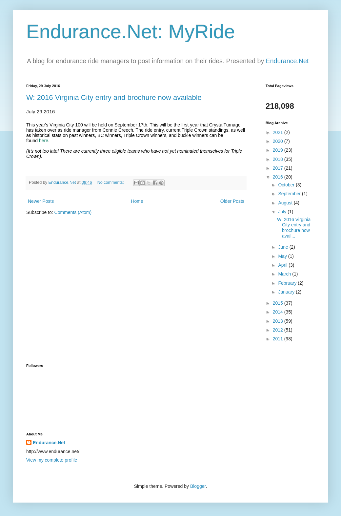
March (285, 274)
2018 (278, 159)
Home (137, 201)
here (43, 140)
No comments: (111, 182)
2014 (278, 312)
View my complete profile (51, 460)
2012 (278, 330)
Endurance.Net (287, 61)
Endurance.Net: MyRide (130, 32)
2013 (278, 321)
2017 (278, 168)
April (283, 265)
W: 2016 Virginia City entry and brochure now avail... (294, 228)
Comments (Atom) (73, 212)
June (283, 247)
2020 (278, 141)
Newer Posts (41, 201)
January (287, 292)
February (288, 283)
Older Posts (232, 201)
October (287, 184)
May (283, 256)
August (285, 202)
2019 (278, 150)
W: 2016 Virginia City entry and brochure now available (114, 97)
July (283, 211)
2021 (278, 132)
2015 (278, 303)
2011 (278, 338)
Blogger (198, 486)
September (290, 193)
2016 (278, 177)
